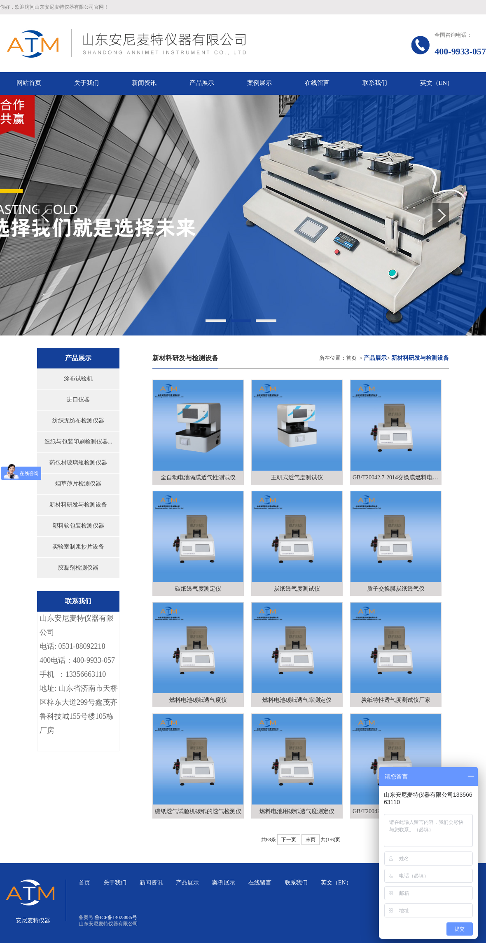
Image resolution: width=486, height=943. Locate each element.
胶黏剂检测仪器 (78, 568)
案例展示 (223, 883)
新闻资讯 (151, 883)
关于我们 (114, 883)
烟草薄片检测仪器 (78, 484)
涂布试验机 (78, 378)
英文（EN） (336, 883)
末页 (310, 839)
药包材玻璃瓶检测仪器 (78, 463)
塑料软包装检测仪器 (78, 526)
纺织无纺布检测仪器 (78, 421)
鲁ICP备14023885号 (116, 917)
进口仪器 (78, 399)
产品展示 (187, 883)
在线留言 (259, 883)
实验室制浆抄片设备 (78, 547)
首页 (351, 358)
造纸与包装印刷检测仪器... (78, 442)
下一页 (288, 839)
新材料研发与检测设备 (78, 505)
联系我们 (296, 883)
